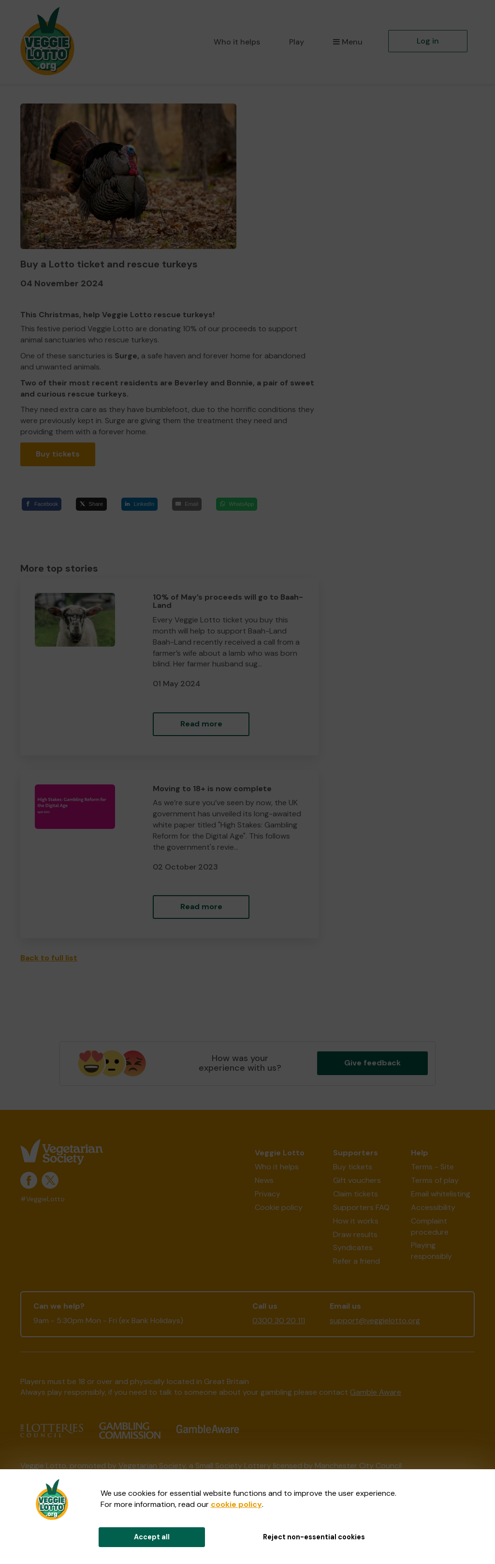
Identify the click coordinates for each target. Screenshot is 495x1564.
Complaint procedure (430, 1226)
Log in (428, 41)
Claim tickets (355, 1194)
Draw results (355, 1234)
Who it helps (237, 42)
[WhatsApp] (236, 504)
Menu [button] (348, 42)
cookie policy (236, 1504)
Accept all (152, 1537)
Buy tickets (58, 454)
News (264, 1180)
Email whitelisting (440, 1194)
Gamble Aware (375, 1392)
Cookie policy (279, 1207)
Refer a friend (356, 1261)
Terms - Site (432, 1167)
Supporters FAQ (361, 1207)
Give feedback (372, 1063)
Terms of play (435, 1180)
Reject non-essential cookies (314, 1537)
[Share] (91, 504)
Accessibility (433, 1207)
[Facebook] (41, 504)
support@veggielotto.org (375, 1320)
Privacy (267, 1194)
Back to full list (48, 958)
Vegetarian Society (152, 1466)
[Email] (187, 504)
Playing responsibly (431, 1250)
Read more (201, 724)
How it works (356, 1221)
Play (296, 42)
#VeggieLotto (42, 1199)
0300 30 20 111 (278, 1320)
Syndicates (353, 1247)
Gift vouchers (357, 1180)
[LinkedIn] (139, 504)
